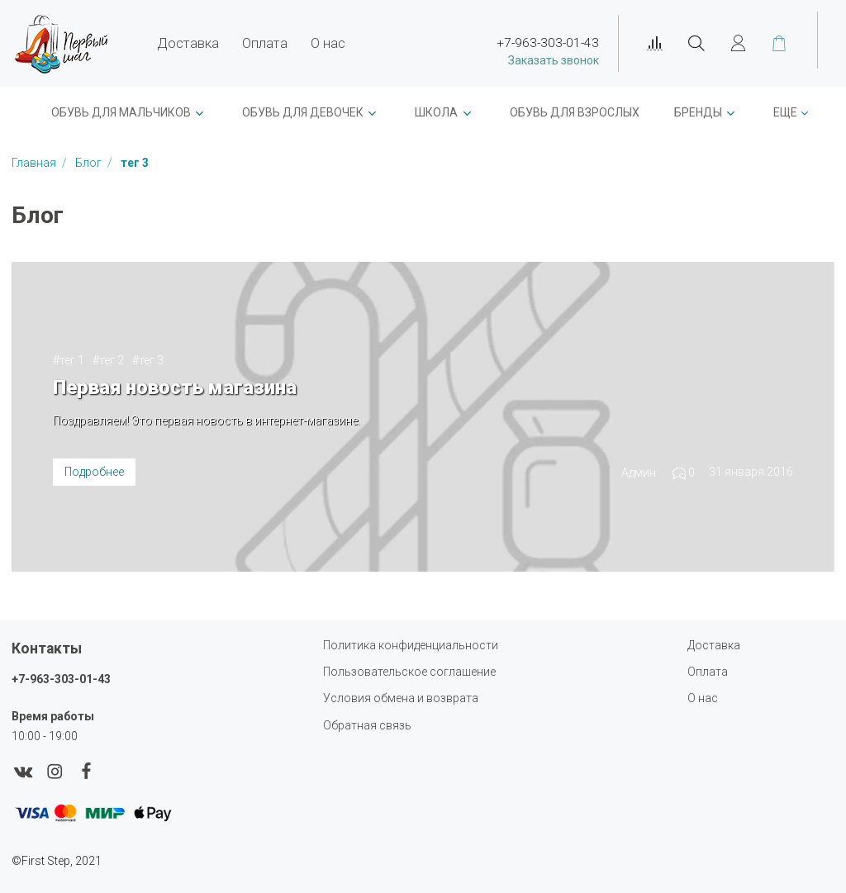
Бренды (698, 112)
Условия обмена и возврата (400, 698)
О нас (328, 43)
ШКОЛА (436, 112)
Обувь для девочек (303, 112)
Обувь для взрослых (574, 112)
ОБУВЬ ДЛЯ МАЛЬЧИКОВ (121, 112)
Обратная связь (367, 725)
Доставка (188, 43)
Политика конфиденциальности (410, 645)
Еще (785, 112)
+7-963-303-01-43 (61, 679)
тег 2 (111, 360)
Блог (89, 162)
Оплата (265, 43)
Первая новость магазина (175, 387)
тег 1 (71, 360)
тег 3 (151, 360)
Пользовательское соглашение (409, 671)
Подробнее (94, 471)
